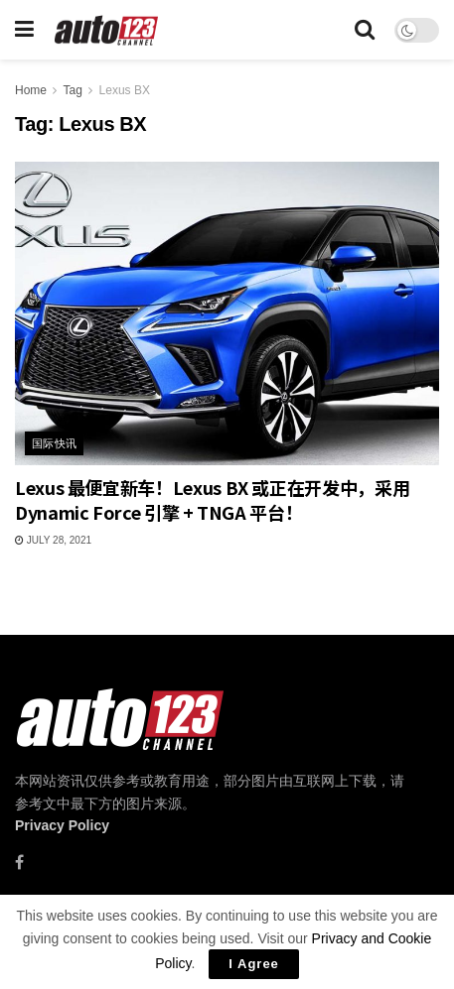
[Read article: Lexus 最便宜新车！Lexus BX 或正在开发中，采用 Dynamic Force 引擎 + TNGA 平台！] (227, 313)
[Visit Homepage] (107, 30)
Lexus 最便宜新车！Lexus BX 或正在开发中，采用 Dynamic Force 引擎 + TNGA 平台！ (212, 499)
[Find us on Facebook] (19, 862)
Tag (72, 90)
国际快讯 (54, 443)
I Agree (253, 963)
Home (31, 90)
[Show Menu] (24, 30)
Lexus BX (124, 90)
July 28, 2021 (53, 540)
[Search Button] (365, 30)
